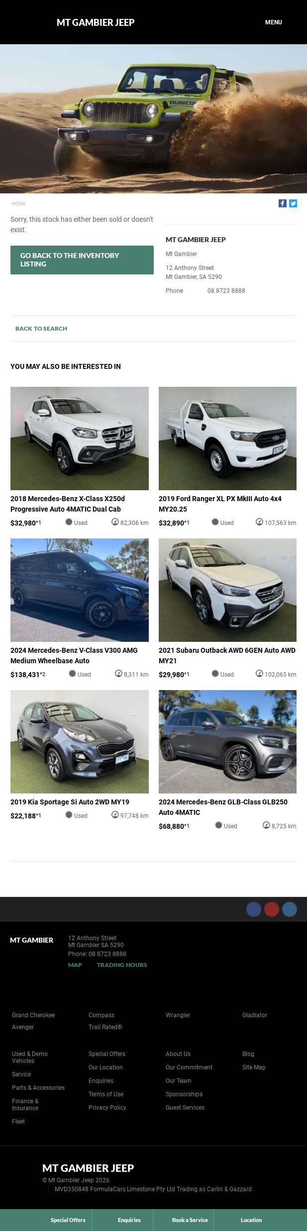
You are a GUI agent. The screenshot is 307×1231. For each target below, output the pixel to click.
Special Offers (107, 1054)
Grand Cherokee (33, 1015)
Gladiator (254, 1015)
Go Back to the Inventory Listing (69, 259)
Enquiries (101, 1080)
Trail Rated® (105, 1027)
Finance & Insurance (25, 1105)
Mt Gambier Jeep (95, 22)
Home (18, 203)
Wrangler (178, 1015)
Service (21, 1074)
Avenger (23, 1027)
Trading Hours (122, 964)
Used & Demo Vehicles (30, 1057)
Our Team (179, 1080)
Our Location (106, 1067)
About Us (178, 1054)
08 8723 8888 (226, 290)
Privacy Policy (107, 1107)
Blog (248, 1054)
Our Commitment (189, 1067)
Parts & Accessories (38, 1087)
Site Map (254, 1067)
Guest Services (185, 1107)
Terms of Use (106, 1094)
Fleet (18, 1121)
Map (75, 964)
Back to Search (41, 328)
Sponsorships (184, 1094)
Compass (101, 1015)
